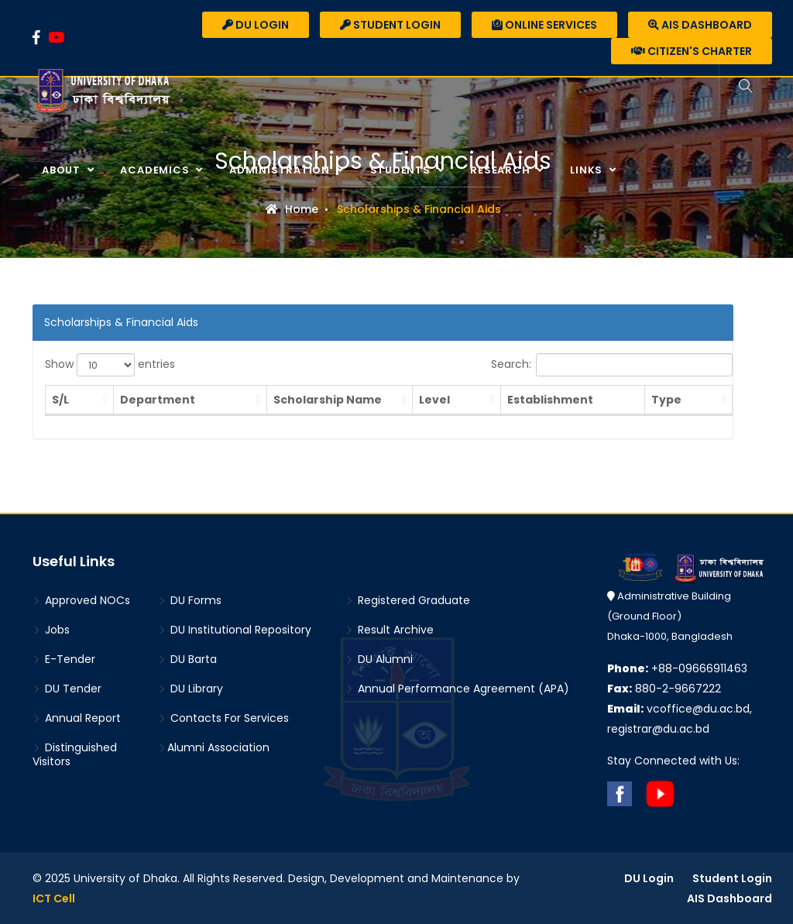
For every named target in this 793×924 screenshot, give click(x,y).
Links (588, 170)
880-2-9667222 (664, 688)
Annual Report (77, 718)
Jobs (51, 629)
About (63, 170)
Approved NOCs (81, 600)
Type (679, 399)
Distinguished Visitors (75, 754)
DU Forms (189, 600)
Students (402, 170)
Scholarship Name (306, 399)
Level (418, 399)
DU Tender (67, 688)
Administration (281, 170)
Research (501, 170)
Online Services (544, 25)
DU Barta (187, 659)
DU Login (255, 25)
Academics (156, 170)
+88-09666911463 (677, 668)
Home (292, 209)
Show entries (110, 364)
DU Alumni (379, 659)
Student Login (390, 25)
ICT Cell (54, 898)
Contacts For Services (223, 718)
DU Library (190, 688)
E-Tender (64, 659)
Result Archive (389, 629)
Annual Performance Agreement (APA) (457, 688)
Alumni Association (213, 747)
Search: (612, 364)
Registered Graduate (407, 600)
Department (140, 399)
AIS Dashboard (700, 25)
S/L (60, 399)
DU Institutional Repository (234, 629)
